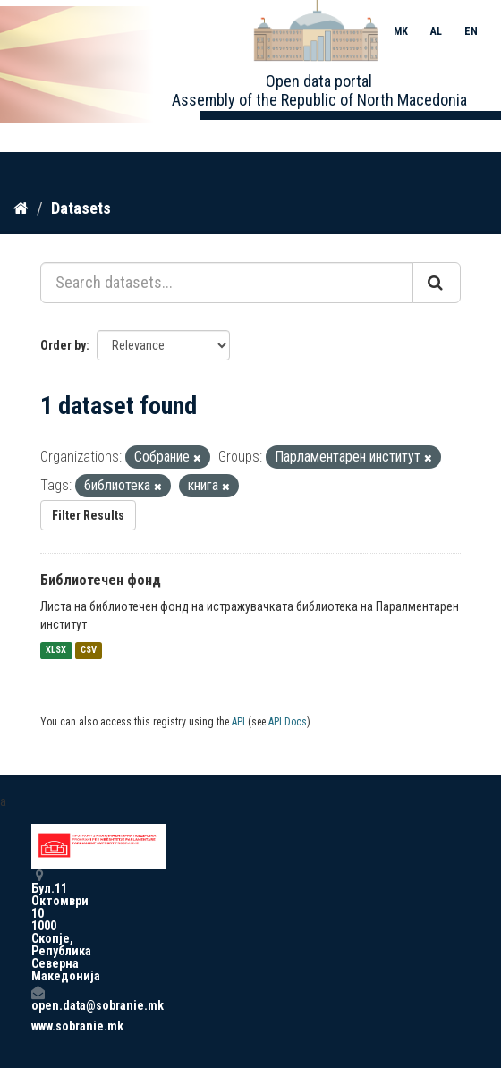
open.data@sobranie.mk (37, 999)
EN (471, 31)
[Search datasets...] (226, 282)
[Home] (21, 208)
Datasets (81, 208)
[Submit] (436, 282)
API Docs (287, 722)
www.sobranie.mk (37, 1026)
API (238, 722)
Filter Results (88, 515)
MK (401, 31)
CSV (89, 651)
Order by (63, 345)
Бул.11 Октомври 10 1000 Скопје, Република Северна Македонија (37, 925)
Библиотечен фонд (100, 580)
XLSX (56, 651)
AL (436, 31)
